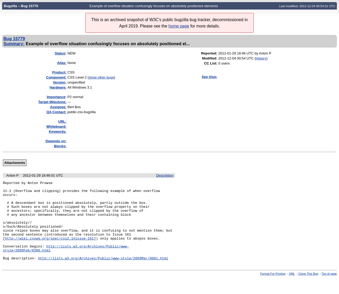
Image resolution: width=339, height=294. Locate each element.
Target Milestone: (52, 102)
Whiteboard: (56, 126)
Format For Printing (273, 289)
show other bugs (101, 77)
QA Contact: (56, 112)
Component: (56, 77)
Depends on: (56, 141)
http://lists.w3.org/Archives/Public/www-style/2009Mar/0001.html (103, 274)
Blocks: (60, 146)
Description (164, 175)
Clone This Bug (308, 289)
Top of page (329, 289)
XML (292, 289)
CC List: (210, 63)
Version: (59, 82)
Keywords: (57, 132)
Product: (59, 72)
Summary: (13, 43)
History (261, 58)
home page (178, 26)
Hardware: (58, 87)
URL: (62, 121)
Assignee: (58, 107)
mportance (56, 97)
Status (60, 53)
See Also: (209, 77)
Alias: (61, 63)
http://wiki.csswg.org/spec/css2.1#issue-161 (49, 250)
